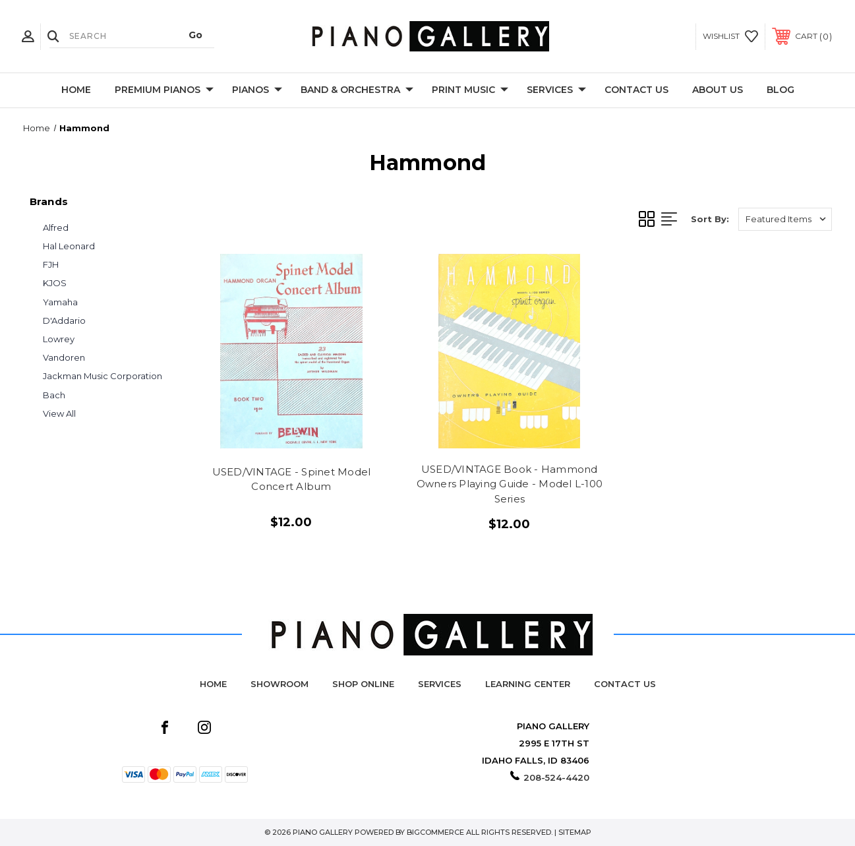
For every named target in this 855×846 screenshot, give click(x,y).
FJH (51, 264)
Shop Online (363, 684)
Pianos (257, 90)
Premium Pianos (164, 90)
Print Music (470, 90)
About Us (717, 90)
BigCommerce (435, 832)
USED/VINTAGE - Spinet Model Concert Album (291, 479)
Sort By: (710, 219)
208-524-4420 (556, 777)
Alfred (56, 227)
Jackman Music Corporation (102, 376)
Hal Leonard (69, 246)
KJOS (55, 283)
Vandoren (64, 357)
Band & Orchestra (357, 90)
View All (59, 413)
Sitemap (574, 832)
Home (76, 90)
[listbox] (785, 219)
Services (556, 90)
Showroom (280, 684)
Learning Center (527, 684)
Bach (54, 395)
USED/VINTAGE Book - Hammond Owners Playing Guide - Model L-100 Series (510, 484)
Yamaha (60, 302)
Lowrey (58, 339)
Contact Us (636, 90)
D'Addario (64, 320)
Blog (780, 90)
